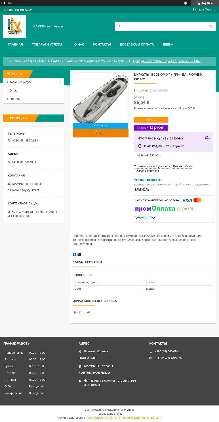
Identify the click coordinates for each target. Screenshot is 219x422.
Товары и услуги (47, 44)
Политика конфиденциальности (141, 417)
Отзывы (15, 99)
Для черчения (119, 61)
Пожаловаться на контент (102, 417)
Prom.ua (129, 409)
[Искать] (211, 26)
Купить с (150, 128)
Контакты (102, 44)
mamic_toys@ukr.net (25, 190)
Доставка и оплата (137, 44)
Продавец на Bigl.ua (109, 413)
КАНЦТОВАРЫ (50, 61)
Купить (150, 119)
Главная (15, 44)
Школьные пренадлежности (84, 61)
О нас (79, 44)
